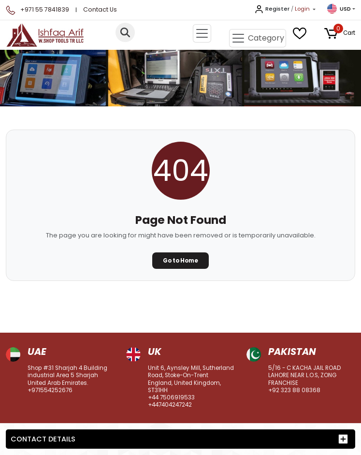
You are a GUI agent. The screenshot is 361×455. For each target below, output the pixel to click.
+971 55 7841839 (44, 9)
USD (339, 9)
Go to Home (180, 260)
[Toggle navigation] (202, 33)
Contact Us (100, 9)
